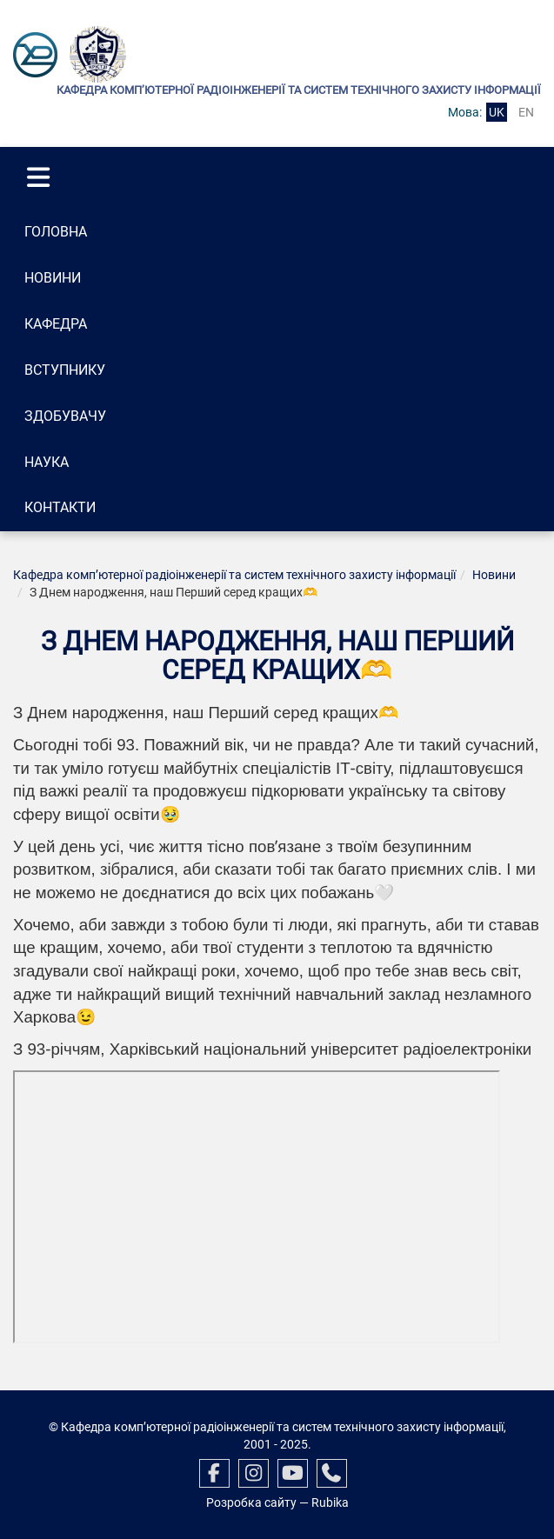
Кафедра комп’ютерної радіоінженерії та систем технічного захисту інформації (234, 575)
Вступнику (64, 370)
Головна (55, 231)
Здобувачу (65, 416)
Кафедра (55, 324)
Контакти (60, 507)
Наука (46, 462)
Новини (52, 278)
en (526, 112)
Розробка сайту (251, 1502)
